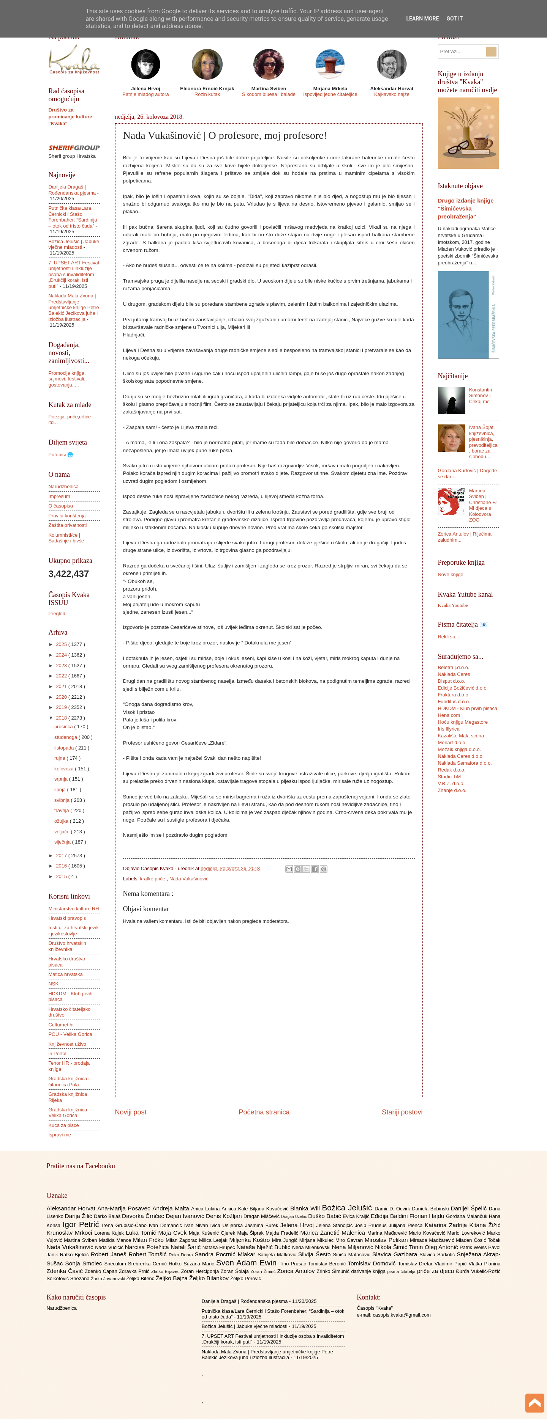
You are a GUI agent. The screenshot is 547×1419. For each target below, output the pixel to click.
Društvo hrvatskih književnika (67, 946)
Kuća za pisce (64, 1125)
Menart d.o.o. (452, 742)
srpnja (61, 779)
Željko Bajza (172, 1278)
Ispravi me (60, 1135)
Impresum (59, 496)
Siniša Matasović (352, 1254)
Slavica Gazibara (395, 1254)
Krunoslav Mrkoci (71, 1232)
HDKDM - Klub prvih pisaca (468, 708)
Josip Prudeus (372, 1225)
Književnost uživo (67, 1044)
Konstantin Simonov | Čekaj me (480, 395)
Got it (454, 19)
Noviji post (131, 1112)
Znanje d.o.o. (452, 790)
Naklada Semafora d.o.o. (465, 763)
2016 (62, 866)
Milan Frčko (149, 1240)
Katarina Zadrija (447, 1225)
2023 (62, 665)
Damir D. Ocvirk (393, 1209)
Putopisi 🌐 (61, 454)
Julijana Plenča (407, 1225)
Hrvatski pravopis (67, 918)
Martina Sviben (81, 1240)
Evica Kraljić (357, 1216)
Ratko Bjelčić (75, 1254)
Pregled (57, 613)
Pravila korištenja (67, 516)
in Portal (57, 1053)
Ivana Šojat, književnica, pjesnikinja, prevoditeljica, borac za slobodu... (483, 441)
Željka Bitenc (140, 1278)
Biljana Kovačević (270, 1209)
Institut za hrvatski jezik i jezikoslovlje (74, 930)
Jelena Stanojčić (335, 1225)
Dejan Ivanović (186, 1216)
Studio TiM (449, 776)
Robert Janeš (109, 1254)
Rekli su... (449, 637)
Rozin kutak (207, 94)
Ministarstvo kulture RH (74, 908)
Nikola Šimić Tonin (400, 1247)
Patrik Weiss (474, 1247)
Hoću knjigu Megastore (463, 722)
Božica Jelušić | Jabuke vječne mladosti (74, 244)
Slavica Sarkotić (438, 1254)
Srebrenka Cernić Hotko (155, 1264)
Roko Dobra (181, 1254)
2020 (62, 697)
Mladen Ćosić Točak (478, 1240)
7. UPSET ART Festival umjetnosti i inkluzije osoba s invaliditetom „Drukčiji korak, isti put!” (74, 274)
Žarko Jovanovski (108, 1278)
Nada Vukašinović (189, 879)
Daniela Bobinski (431, 1209)
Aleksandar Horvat (72, 1208)
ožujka (62, 821)
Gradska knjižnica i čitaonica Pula (69, 1081)
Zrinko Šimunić (334, 1271)
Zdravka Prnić (135, 1271)
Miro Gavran (350, 1240)
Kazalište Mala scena (461, 736)
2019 (62, 707)
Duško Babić (325, 1216)
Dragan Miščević (262, 1216)
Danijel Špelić (470, 1208)
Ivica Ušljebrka (227, 1225)
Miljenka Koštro (250, 1240)
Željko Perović (245, 1278)
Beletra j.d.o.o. (454, 667)
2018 (62, 718)
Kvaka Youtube (453, 605)
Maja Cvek (173, 1232)
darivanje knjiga (369, 1271)
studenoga (66, 737)
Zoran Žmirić (263, 1271)
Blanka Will (306, 1208)
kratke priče (153, 879)
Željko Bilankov (209, 1278)
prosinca (64, 726)
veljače (62, 831)
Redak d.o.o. (452, 770)
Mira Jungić (285, 1240)
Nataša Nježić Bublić (264, 1247)
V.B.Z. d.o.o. (451, 783)
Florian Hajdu (427, 1216)
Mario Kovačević (428, 1233)
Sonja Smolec (84, 1263)
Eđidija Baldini (390, 1216)
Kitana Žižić (485, 1225)
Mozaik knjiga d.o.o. (459, 749)
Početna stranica (264, 1112)
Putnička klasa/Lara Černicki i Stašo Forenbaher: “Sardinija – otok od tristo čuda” (73, 216)
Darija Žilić (79, 1216)
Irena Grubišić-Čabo (125, 1225)
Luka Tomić (142, 1232)
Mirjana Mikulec (317, 1240)
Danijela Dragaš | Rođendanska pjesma (72, 189)
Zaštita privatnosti (68, 525)
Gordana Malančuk (467, 1216)
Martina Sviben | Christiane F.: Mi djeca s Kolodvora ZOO (483, 505)
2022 (62, 676)
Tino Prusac (294, 1264)
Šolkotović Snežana (69, 1278)
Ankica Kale (235, 1209)
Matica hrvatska (66, 974)
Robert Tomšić (148, 1254)
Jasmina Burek (262, 1225)
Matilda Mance (116, 1240)
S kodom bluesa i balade (269, 94)
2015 (62, 876)
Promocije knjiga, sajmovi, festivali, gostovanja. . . (67, 379)
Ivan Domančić (166, 1225)
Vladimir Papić (451, 1264)
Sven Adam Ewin (248, 1262)
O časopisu (61, 506)
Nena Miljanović (353, 1247)
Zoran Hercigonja (201, 1271)
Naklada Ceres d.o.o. (461, 756)
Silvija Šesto (315, 1254)
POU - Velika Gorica (70, 1034)
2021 (62, 686)
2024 (62, 655)
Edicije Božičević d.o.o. (463, 688)
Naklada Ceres (454, 674)
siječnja (63, 842)
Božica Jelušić (348, 1207)
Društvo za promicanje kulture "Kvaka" (70, 116)
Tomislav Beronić (328, 1264)
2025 (62, 644)
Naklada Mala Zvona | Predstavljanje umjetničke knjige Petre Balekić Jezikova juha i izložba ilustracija (74, 307)
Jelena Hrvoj (298, 1225)
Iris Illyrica (449, 729)
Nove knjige (450, 574)
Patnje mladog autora (145, 94)
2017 (62, 855)
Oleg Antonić (442, 1247)
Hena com (449, 715)
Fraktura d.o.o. (454, 695)
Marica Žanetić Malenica (334, 1232)
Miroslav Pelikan (387, 1240)
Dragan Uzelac (294, 1217)
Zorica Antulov (297, 1271)
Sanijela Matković (278, 1254)
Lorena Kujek (110, 1233)
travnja (62, 810)
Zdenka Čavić (66, 1271)
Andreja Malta (171, 1208)
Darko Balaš (108, 1216)
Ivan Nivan (197, 1225)
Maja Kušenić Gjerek (213, 1233)
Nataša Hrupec (219, 1247)
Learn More (422, 19)
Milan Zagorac (182, 1240)
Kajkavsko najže (391, 94)
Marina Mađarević (388, 1233)
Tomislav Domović (373, 1263)
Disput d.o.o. (451, 681)
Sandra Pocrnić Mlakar (226, 1254)
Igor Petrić (82, 1224)
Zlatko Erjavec (166, 1271)
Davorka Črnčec (144, 1216)
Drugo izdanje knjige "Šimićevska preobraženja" (466, 208)
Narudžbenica (64, 486)
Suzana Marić (199, 1264)
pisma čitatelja (402, 1271)
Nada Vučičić (110, 1247)
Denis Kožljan (224, 1216)
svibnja (62, 800)
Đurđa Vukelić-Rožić (478, 1271)
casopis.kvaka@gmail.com (402, 1315)
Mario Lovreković (467, 1233)
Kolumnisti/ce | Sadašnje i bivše (66, 538)
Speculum (116, 1264)
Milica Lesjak (214, 1240)
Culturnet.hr (61, 1025)
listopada (64, 748)
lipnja (60, 789)
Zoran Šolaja (236, 1271)
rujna (60, 758)
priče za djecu (436, 1271)
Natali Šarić (186, 1247)
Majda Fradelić (283, 1233)
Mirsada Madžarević (433, 1240)
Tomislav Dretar (416, 1264)
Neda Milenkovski (312, 1247)
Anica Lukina (206, 1209)
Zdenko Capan (102, 1271)
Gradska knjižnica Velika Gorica (68, 1112)
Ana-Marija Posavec (124, 1208)
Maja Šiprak (251, 1233)
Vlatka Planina (484, 1264)
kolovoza (64, 769)
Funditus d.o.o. (454, 701)
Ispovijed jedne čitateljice (330, 94)
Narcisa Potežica (148, 1247)
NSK (53, 984)
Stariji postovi (402, 1112)
